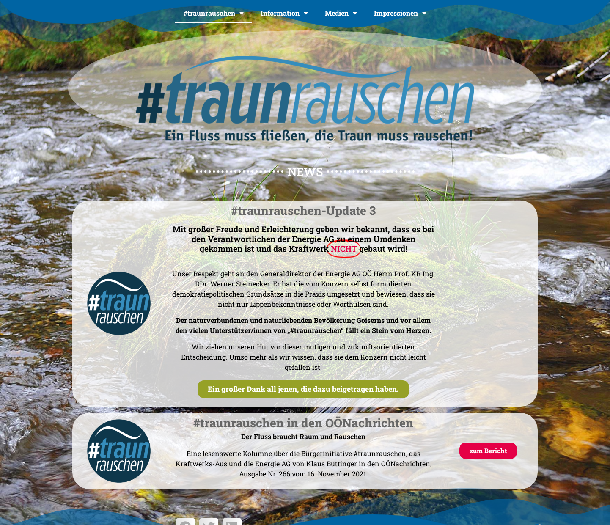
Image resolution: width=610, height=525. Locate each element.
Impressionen (400, 13)
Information (284, 13)
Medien (341, 13)
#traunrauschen (214, 13)
